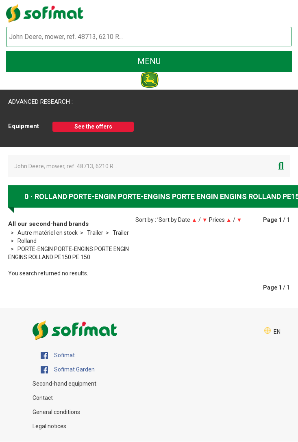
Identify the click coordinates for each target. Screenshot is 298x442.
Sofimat (58, 355)
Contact (43, 398)
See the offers (93, 126)
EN (277, 331)
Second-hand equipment (64, 383)
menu (149, 61)
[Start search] (276, 37)
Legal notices (49, 426)
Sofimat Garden (68, 369)
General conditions (56, 412)
